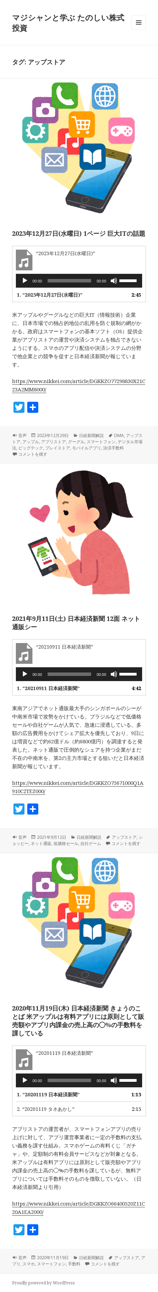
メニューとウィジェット (138, 29)
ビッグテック (30, 448)
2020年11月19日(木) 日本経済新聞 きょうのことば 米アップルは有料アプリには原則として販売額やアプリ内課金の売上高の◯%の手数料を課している (78, 1020)
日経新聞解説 (91, 435)
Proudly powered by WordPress (43, 1283)
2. (46, 1109)
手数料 (74, 1264)
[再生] (24, 280)
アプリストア (53, 442)
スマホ (28, 1264)
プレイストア (57, 448)
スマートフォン (101, 442)
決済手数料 (113, 448)
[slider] (69, 280)
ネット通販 (41, 843)
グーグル (76, 442)
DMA (119, 435)
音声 (22, 435)
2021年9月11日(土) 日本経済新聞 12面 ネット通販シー (76, 622)
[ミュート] (113, 280)
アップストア (124, 837)
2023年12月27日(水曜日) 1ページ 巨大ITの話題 (78, 233)
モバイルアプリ (86, 448)
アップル (30, 442)
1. (49, 294)
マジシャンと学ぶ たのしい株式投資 (68, 22)
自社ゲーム (90, 843)
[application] (79, 281)
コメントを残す (32, 454)
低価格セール (65, 843)
